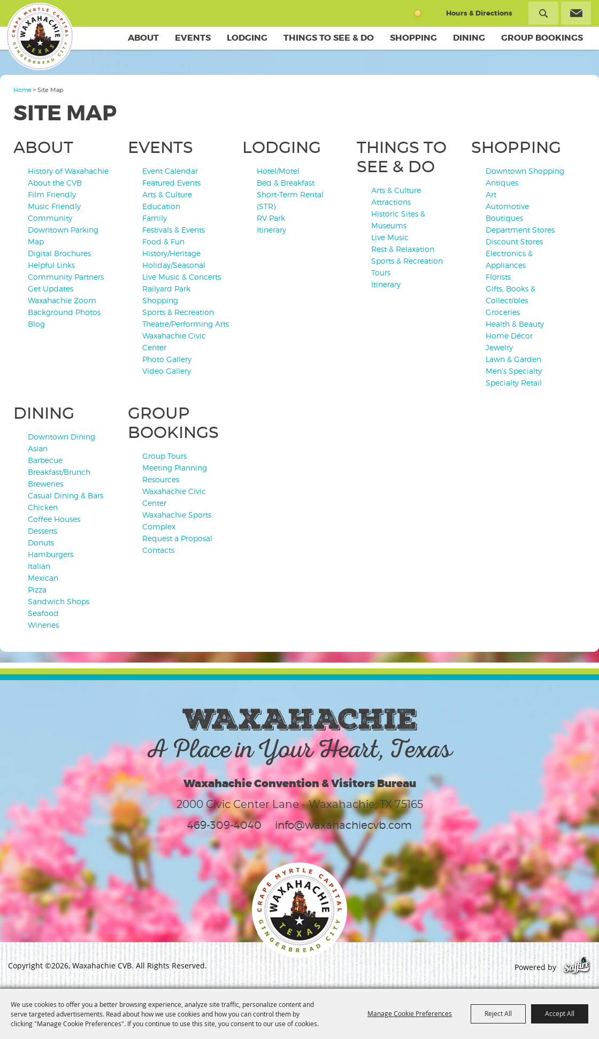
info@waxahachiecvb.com (343, 825)
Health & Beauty (515, 323)
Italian (39, 566)
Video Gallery (166, 370)
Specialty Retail (514, 382)
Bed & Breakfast (285, 182)
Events (193, 37)
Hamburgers (50, 554)
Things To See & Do (328, 37)
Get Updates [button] (576, 13)
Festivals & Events (173, 229)
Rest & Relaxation (402, 248)
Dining (469, 37)
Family (154, 217)
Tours (380, 272)
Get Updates (50, 288)
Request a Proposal (177, 538)
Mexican (43, 577)
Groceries (503, 312)
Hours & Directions (479, 13)
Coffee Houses (54, 519)
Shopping (413, 37)
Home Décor (509, 335)
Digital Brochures (59, 253)
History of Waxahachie (68, 170)
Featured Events (171, 182)
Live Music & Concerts (181, 276)
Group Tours (164, 455)
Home (22, 90)
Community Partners (66, 276)
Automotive (507, 206)
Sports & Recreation (178, 312)
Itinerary (271, 229)
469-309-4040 (224, 825)
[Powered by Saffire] (577, 967)
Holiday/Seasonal (173, 265)
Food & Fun (163, 241)
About (143, 37)
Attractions (391, 201)
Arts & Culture (167, 194)
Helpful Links (51, 265)
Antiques (502, 182)
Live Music (390, 237)
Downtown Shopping (525, 170)
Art (491, 194)
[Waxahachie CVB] (41, 37)
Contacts (158, 550)
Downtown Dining (61, 436)
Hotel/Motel (278, 170)
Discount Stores (514, 241)
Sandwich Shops (58, 601)
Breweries (45, 483)
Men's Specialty (514, 370)
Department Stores (520, 229)
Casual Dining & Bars (65, 495)
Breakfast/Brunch (59, 471)
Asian (38, 448)
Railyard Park (166, 288)
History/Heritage (171, 253)
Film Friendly (52, 194)
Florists (498, 276)
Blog (36, 323)
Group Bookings (542, 37)
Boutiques (504, 217)
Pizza (37, 589)
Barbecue (45, 460)
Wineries (43, 624)
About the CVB (55, 182)
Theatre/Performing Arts (185, 323)
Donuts (41, 542)
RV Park (271, 217)
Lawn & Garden (513, 359)
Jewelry (499, 347)
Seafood (43, 613)
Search (543, 13)
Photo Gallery (166, 359)
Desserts (42, 530)
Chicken (43, 507)
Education (161, 206)
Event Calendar (170, 170)
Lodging (247, 37)
